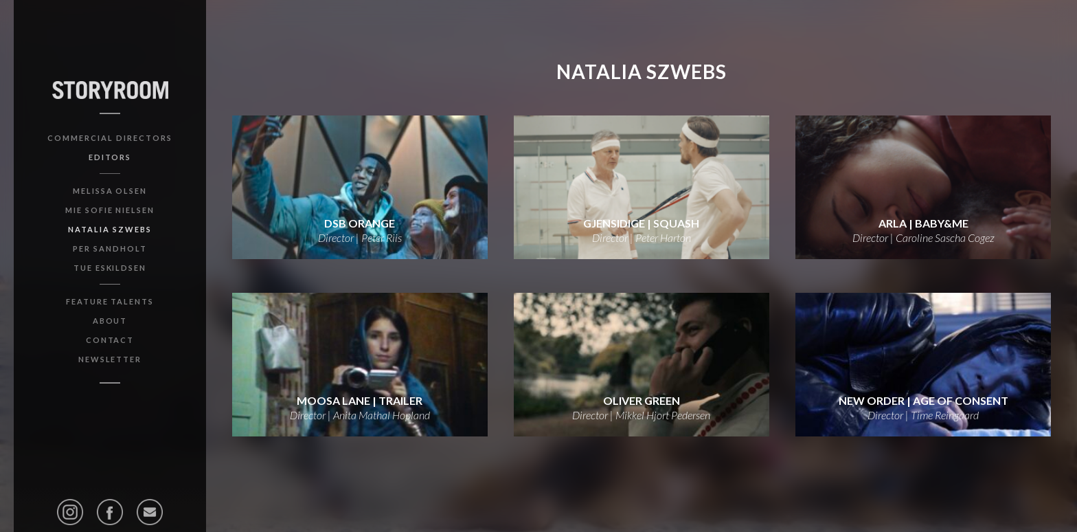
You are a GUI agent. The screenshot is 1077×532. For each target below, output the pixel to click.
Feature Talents (110, 301)
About (110, 320)
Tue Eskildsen (109, 267)
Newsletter (110, 359)
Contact (110, 339)
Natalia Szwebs (109, 229)
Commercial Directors (109, 137)
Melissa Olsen (110, 190)
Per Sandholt (110, 248)
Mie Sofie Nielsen (110, 210)
